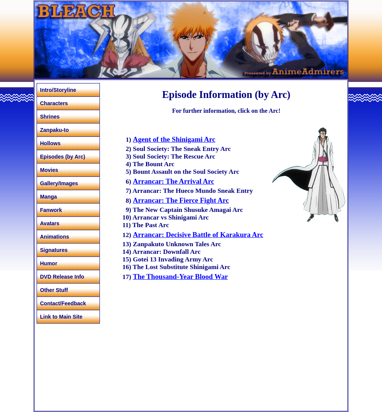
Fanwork (51, 210)
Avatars (49, 223)
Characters (54, 103)
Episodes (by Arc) (62, 157)
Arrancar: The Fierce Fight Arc (181, 200)
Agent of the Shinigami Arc (174, 139)
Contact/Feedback (63, 303)
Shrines (49, 117)
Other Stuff (54, 290)
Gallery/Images (59, 183)
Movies (49, 170)
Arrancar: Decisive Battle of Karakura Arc (198, 235)
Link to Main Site (61, 317)
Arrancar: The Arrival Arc (173, 181)
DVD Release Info (62, 277)
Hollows (50, 143)
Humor (48, 263)
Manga (48, 197)
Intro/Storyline (58, 90)
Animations (54, 237)
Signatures (53, 250)
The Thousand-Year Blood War (180, 277)
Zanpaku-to (54, 130)
